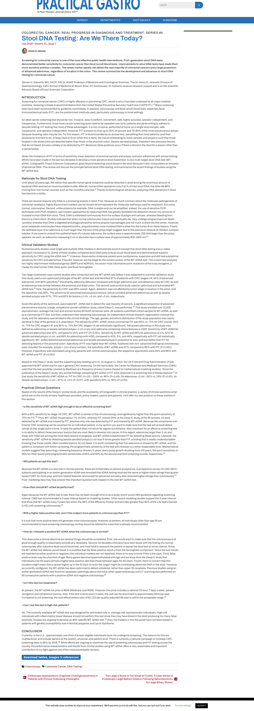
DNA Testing (74, 666)
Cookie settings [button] (183, 705)
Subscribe (170, 20)
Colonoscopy (32, 666)
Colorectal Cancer (55, 666)
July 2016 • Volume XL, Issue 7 (39, 43)
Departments (109, 20)
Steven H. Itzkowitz (34, 51)
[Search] (177, 5)
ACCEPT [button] (201, 706)
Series (81, 20)
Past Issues (141, 20)
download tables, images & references (51, 657)
